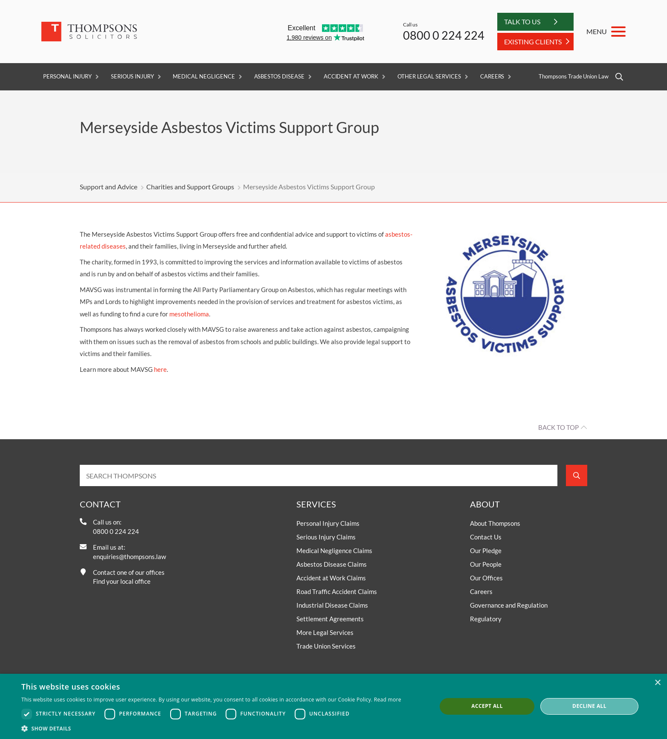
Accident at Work (351, 76)
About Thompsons (495, 523)
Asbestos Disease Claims (331, 564)
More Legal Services (325, 632)
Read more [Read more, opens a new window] (387, 699)
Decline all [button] (589, 706)
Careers (492, 76)
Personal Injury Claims (328, 523)
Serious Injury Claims (326, 537)
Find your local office (122, 581)
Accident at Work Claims (331, 578)
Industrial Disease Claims (332, 605)
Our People (486, 564)
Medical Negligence (204, 76)
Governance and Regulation (509, 605)
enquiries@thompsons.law (129, 556)
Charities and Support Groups (190, 187)
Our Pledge (486, 550)
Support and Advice (108, 187)
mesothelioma (189, 314)
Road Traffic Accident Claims (336, 591)
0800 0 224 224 (443, 35)
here (160, 369)
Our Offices (486, 578)
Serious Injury (132, 76)
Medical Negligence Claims (334, 550)
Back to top (558, 427)
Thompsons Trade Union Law (574, 76)
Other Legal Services (429, 76)
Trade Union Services (326, 646)
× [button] (657, 683)
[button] (211, 728)
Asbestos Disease (279, 76)
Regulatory (486, 619)
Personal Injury (67, 76)
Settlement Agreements (330, 619)
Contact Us (486, 537)
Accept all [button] (487, 706)
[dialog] (333, 706)
